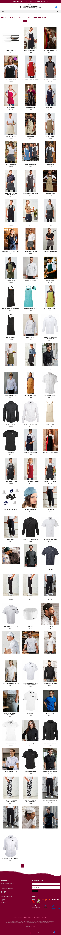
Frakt (15, 920)
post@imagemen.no (8, 889)
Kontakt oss (4, 906)
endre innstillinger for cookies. (18, 926)
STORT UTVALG (28, 1)
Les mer (9, 926)
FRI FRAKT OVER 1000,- (41, 1)
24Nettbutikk (32, 929)
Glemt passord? (57, 893)
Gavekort (4, 904)
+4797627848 (7, 887)
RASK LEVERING (18, 1)
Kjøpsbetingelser (22, 920)
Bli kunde (4, 903)
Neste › (37, 868)
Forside (3, 901)
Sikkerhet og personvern (34, 920)
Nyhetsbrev (44, 920)
